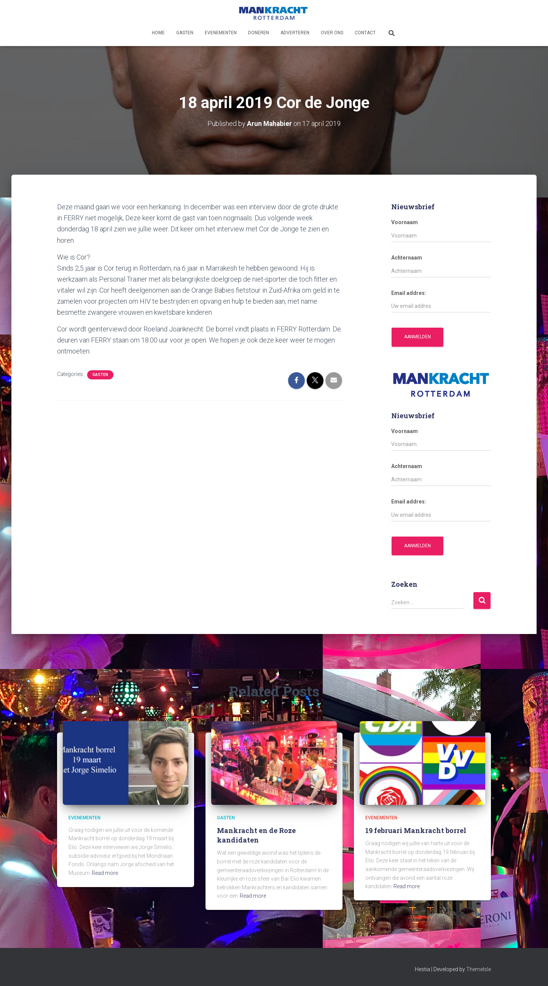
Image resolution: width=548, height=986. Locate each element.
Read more (105, 873)
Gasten (184, 32)
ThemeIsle (478, 969)
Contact (365, 32)
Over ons (332, 32)
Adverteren (294, 32)
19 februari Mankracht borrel (415, 830)
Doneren (258, 32)
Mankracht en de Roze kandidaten (256, 835)
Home (158, 32)
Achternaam (406, 258)
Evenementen (221, 32)
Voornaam (404, 222)
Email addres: (408, 293)
